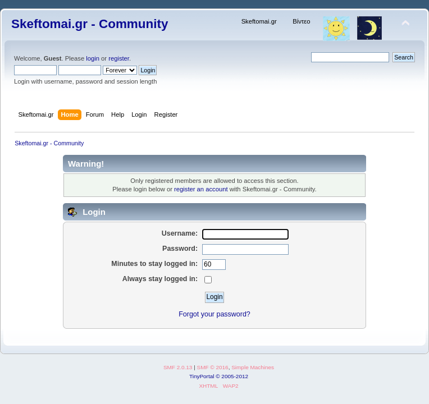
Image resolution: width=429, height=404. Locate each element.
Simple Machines (252, 367)
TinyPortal (201, 376)
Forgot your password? (214, 314)
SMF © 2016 (213, 367)
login (92, 58)
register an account (200, 189)
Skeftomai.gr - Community (89, 24)
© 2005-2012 (232, 376)
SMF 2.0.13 (178, 367)
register (118, 58)
